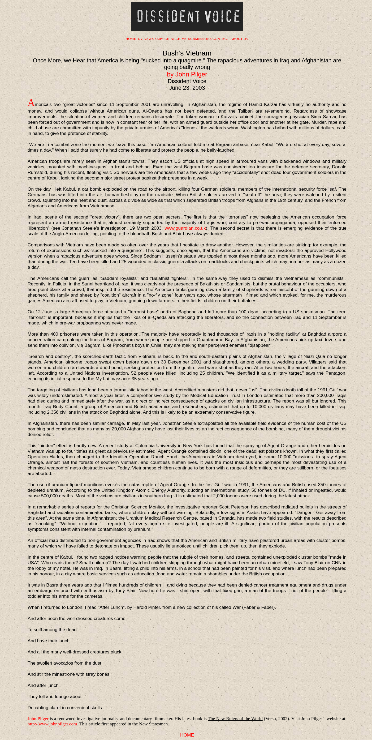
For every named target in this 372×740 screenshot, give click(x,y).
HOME (131, 39)
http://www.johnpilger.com (52, 723)
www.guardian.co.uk (185, 228)
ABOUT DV (239, 39)
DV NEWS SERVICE (153, 39)
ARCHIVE (178, 39)
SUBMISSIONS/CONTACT (208, 39)
